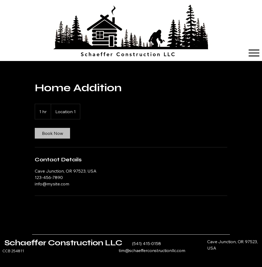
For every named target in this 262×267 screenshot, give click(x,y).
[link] (52, 133)
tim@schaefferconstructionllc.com (152, 250)
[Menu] (254, 53)
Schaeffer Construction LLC (63, 242)
